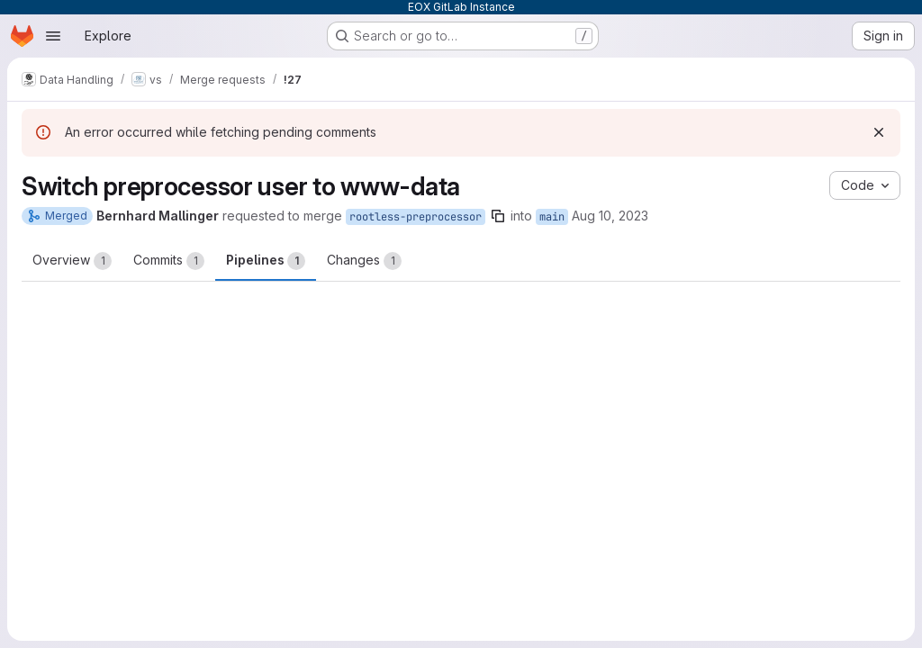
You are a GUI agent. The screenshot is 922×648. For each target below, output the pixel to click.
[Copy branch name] (498, 216)
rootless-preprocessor (415, 217)
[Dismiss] (879, 132)
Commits (168, 261)
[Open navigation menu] (53, 36)
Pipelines (265, 261)
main (552, 217)
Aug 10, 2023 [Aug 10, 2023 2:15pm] (610, 215)
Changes (364, 261)
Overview (72, 261)
